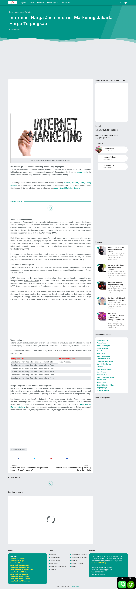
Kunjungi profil (108, 151)
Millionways (54, 563)
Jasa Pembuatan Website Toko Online (79, 557)
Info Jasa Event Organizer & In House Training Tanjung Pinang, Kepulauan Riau (116, 316)
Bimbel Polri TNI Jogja (99, 563)
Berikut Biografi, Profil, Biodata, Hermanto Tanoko (116, 249)
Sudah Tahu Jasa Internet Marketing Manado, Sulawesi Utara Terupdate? (29, 469)
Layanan (23, 3)
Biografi (53, 554)
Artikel (32, 3)
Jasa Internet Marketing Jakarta (67, 188)
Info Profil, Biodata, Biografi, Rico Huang (115, 284)
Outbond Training (77, 563)
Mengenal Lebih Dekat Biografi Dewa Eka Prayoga (116, 267)
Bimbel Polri (66, 3)
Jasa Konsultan (55, 557)
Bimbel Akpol (51, 3)
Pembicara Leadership (58, 566)
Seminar (53, 569)
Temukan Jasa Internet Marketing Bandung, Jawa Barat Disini (73, 469)
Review (73, 566)
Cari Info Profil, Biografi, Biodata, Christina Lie (117, 299)
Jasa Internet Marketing (19, 450)
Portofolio (40, 3)
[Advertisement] (68, 61)
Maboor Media (75, 586)
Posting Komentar (14, 29)
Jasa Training (55, 560)
